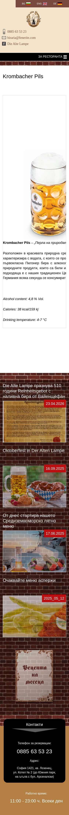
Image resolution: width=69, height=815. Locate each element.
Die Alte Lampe (18, 44)
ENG (39, 3)
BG (23, 3)
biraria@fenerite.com (21, 38)
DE (54, 3)
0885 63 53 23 (16, 31)
